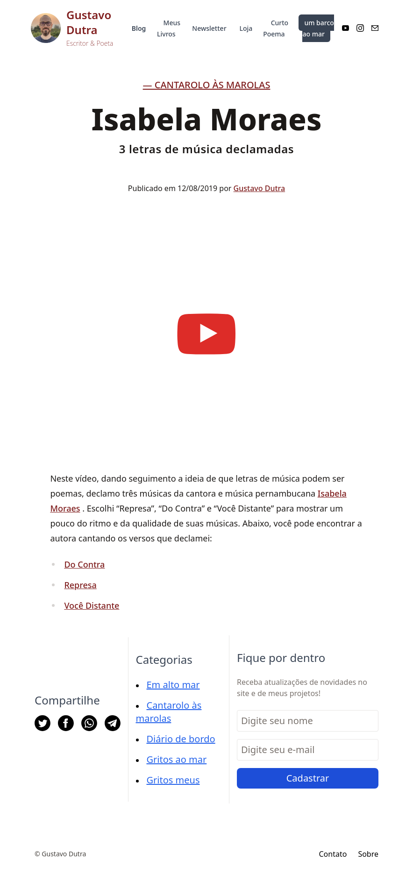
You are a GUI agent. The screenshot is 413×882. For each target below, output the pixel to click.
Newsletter (209, 28)
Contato (333, 854)
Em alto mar (173, 684)
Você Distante (91, 605)
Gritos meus (173, 780)
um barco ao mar (318, 28)
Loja (246, 28)
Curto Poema (275, 28)
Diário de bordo (181, 739)
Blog (139, 28)
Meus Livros (168, 28)
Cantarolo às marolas (169, 712)
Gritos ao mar (177, 759)
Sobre (368, 854)
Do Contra (84, 564)
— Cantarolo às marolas (207, 84)
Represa (80, 584)
